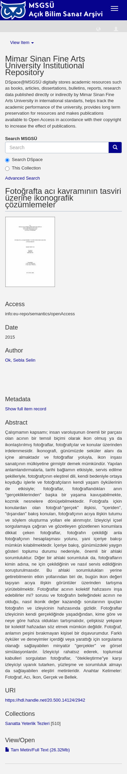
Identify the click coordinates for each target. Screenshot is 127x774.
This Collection (23, 168)
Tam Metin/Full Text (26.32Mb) (37, 749)
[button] (98, 28)
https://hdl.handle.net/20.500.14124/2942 (45, 700)
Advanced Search (22, 178)
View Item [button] (22, 42)
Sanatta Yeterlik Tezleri (27, 723)
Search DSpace (24, 159)
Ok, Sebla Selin (20, 360)
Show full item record (25, 408)
